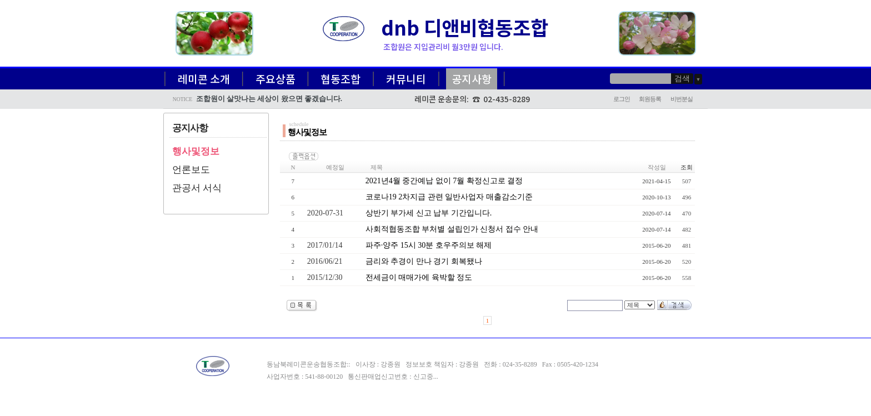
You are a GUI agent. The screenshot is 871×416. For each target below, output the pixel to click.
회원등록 (650, 99)
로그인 (621, 99)
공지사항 (472, 79)
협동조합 (341, 79)
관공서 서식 (197, 188)
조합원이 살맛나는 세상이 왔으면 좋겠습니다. (269, 99)
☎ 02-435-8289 (501, 98)
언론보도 (191, 169)
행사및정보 (195, 151)
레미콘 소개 (204, 79)
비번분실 (681, 99)
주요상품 (276, 79)
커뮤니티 (406, 79)
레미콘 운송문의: (443, 98)
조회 (686, 167)
